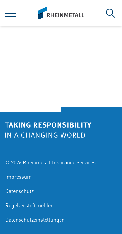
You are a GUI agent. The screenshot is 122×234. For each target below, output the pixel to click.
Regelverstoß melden (29, 205)
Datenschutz (19, 191)
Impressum (18, 176)
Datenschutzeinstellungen (35, 219)
